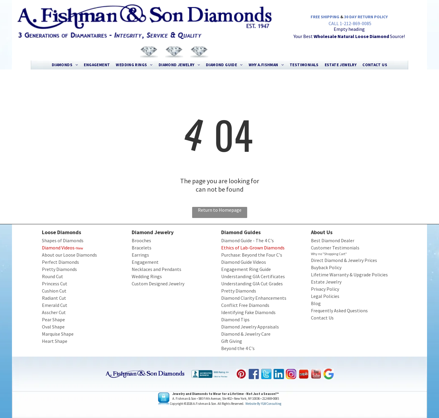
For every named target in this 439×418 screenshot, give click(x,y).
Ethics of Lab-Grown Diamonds (253, 248)
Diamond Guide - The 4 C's (247, 240)
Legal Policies (325, 296)
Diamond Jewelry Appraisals (250, 327)
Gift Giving (231, 341)
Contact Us (322, 318)
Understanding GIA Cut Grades (252, 284)
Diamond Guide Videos (243, 262)
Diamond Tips (235, 319)
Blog (316, 303)
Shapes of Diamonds (62, 240)
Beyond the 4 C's (238, 348)
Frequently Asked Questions (339, 311)
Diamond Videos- (59, 248)
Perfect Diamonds (60, 262)
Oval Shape (53, 327)
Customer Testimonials (335, 248)
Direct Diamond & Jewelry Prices (344, 260)
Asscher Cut (54, 312)
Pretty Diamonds (59, 269)
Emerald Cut (54, 305)
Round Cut (52, 276)
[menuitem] (65, 64)
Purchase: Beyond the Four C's (251, 255)
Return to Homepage (219, 210)
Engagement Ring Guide (246, 269)
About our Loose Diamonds (69, 255)
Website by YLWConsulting (263, 404)
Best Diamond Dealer (332, 240)
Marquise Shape (58, 334)
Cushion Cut (54, 291)
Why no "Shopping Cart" (329, 254)
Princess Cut (54, 284)
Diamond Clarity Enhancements (253, 298)
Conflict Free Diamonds (245, 305)
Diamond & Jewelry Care (246, 334)
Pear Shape (53, 319)
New (79, 248)
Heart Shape (54, 341)
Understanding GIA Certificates (253, 276)
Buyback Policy (326, 267)
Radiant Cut (54, 298)
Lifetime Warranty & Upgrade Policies (349, 275)
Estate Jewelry (326, 282)
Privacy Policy (325, 289)
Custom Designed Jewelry (158, 284)
